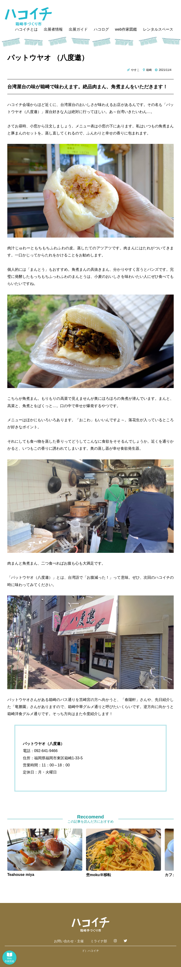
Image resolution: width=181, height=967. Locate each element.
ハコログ (101, 29)
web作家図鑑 (126, 29)
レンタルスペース (158, 29)
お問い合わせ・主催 (69, 941)
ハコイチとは (26, 29)
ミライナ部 (98, 941)
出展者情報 (53, 29)
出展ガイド (78, 29)
